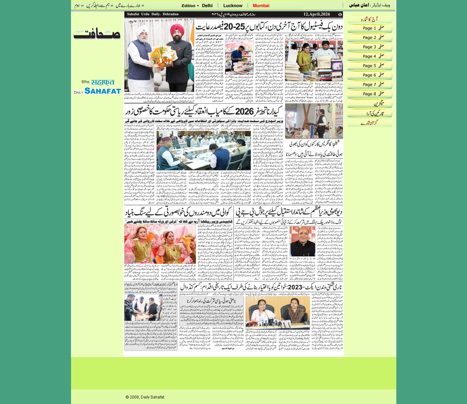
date (97, 20)
